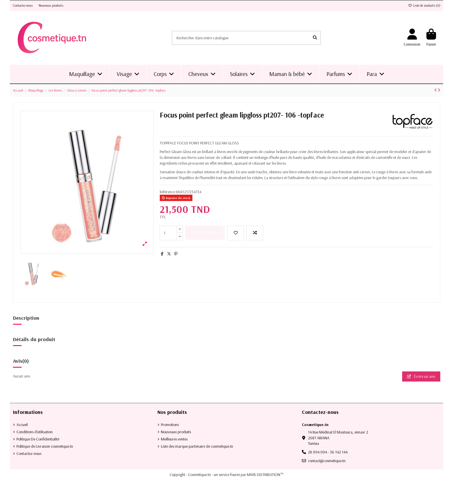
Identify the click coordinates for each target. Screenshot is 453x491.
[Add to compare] (254, 233)
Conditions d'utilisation (34, 431)
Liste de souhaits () (424, 5)
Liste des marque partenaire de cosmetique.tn (197, 446)
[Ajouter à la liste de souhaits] (235, 233)
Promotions (170, 424)
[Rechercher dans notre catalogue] (315, 38)
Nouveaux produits (51, 5)
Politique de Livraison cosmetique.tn (44, 446)
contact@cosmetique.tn (327, 460)
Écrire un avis (421, 376)
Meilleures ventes (174, 439)
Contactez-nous (23, 5)
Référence (167, 191)
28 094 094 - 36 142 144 (328, 452)
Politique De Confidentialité (37, 439)
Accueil (22, 424)
